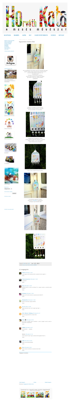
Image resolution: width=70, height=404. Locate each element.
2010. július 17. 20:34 (27, 306)
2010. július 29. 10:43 (27, 347)
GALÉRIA (24, 35)
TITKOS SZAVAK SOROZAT (9, 51)
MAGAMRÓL (16, 35)
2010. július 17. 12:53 (34, 279)
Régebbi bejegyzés (48, 382)
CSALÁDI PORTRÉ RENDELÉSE (41, 35)
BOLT (30, 35)
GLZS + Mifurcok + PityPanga (27, 313)
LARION (23, 327)
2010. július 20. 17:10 (29, 334)
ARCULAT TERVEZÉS (8, 41)
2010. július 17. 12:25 (28, 272)
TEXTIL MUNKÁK (7, 48)
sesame (23, 272)
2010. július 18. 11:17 (36, 313)
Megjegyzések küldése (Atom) (29, 384)
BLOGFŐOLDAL (7, 35)
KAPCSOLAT (61, 35)
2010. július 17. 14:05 (29, 293)
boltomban (35, 200)
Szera (23, 285)
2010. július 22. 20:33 (28, 340)
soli (22, 306)
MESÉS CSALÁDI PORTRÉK (9, 40)
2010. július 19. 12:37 (29, 327)
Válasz (23, 275)
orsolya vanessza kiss (26, 279)
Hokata (23, 319)
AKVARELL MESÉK (7, 43)
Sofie (23, 347)
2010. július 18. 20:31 (30, 319)
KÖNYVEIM (6, 49)
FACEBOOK (53, 35)
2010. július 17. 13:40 (28, 285)
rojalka (23, 340)
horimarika (24, 293)
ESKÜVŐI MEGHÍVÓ (8, 42)
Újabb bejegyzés (22, 382)
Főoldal (35, 382)
